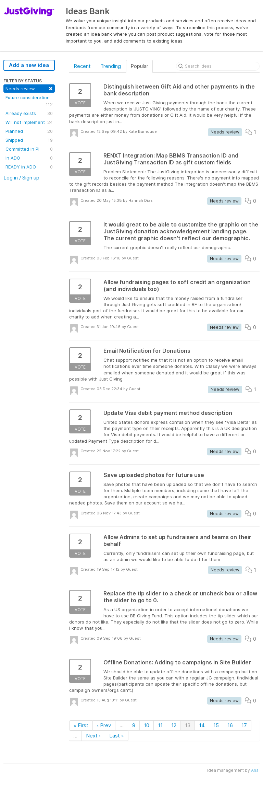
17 (244, 725)
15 (216, 725)
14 (202, 725)
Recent (82, 66)
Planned (29, 131)
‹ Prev (104, 725)
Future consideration (29, 101)
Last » (116, 735)
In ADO (29, 157)
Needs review (29, 88)
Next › (93, 735)
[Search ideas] (218, 66)
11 (160, 725)
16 (230, 725)
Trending (110, 66)
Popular (139, 66)
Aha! (255, 770)
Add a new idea (29, 65)
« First (81, 725)
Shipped (29, 140)
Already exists (29, 113)
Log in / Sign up (21, 177)
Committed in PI (29, 149)
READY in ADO (29, 166)
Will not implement (29, 122)
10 (146, 725)
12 (173, 725)
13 (187, 725)
